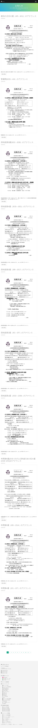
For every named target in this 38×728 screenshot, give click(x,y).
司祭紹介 (5, 695)
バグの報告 (20, 724)
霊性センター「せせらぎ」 (7, 722)
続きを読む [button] (4, 74)
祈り (4, 697)
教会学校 (5, 701)
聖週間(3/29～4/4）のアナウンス (14, 79)
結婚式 (4, 703)
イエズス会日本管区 (6, 717)
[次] (30, 652)
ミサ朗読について (6, 702)
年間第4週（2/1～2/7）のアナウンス (16, 588)
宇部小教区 (5, 690)
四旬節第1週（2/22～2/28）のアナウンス (18, 396)
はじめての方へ (6, 691)
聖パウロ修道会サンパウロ (7, 719)
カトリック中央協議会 (6, 715)
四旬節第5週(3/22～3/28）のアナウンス (17, 142)
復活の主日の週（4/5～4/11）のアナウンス (18, 16)
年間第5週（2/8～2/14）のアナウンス (16, 525)
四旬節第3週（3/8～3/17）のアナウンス (17, 270)
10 (25, 652)
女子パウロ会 (5, 720)
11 (28, 652)
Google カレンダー (7, 678)
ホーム (3, 1)
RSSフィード (15, 724)
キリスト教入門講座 (7, 698)
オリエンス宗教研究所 (6, 721)
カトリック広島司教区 (6, 714)
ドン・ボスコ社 (5, 718)
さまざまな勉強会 (6, 699)
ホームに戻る (6, 685)
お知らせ (5, 692)
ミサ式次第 (5, 696)
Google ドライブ (7, 679)
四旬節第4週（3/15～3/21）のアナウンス (18, 206)
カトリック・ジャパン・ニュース (8, 716)
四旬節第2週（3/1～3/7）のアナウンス (17, 333)
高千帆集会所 (6, 689)
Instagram (5, 677)
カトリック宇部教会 (7, 686)
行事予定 (5, 693)
